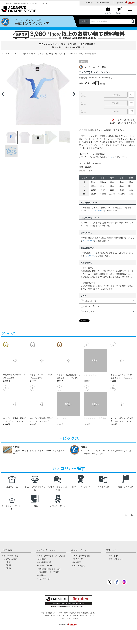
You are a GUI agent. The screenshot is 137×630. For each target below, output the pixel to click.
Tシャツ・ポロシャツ (64, 54)
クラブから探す (10, 559)
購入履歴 (77, 562)
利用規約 (42, 559)
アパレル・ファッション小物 (40, 54)
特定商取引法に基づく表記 (49, 569)
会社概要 (42, 575)
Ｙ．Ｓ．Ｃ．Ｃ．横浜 (16, 54)
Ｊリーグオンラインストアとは (51, 556)
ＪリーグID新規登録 (81, 556)
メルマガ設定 (79, 565)
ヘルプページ (97, 210)
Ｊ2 (9, 565)
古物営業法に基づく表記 (48, 572)
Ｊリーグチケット (103, 2)
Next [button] (74, 94)
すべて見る (129, 515)
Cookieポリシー (45, 565)
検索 (132, 21)
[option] (38, 94)
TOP (3, 54)
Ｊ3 (9, 568)
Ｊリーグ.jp (88, 2)
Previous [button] (2, 94)
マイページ (78, 559)
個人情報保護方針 (45, 562)
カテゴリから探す (11, 556)
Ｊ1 (9, 562)
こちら (110, 157)
